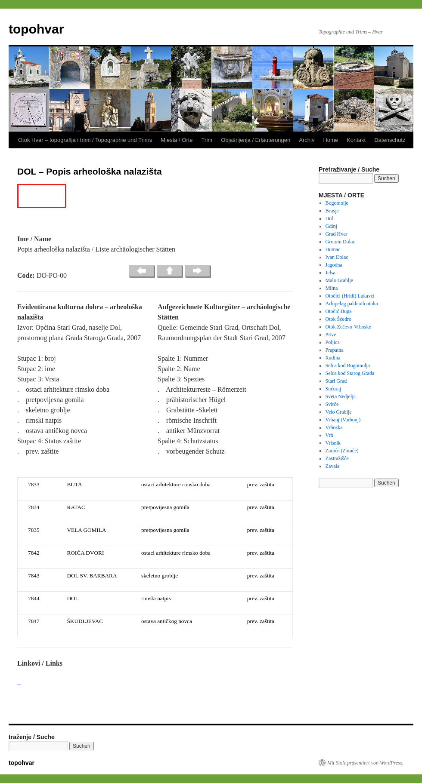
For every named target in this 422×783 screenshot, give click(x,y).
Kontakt (356, 140)
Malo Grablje (339, 280)
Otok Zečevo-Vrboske (348, 327)
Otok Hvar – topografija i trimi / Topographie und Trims (85, 140)
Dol (329, 218)
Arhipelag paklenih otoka (352, 304)
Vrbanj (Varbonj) (343, 420)
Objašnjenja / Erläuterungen (255, 140)
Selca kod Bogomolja (348, 365)
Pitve (331, 335)
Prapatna (335, 350)
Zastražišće (337, 458)
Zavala (333, 466)
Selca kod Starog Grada (350, 373)
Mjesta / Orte (176, 140)
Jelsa (330, 273)
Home (330, 140)
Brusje (332, 211)
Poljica (333, 342)
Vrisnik (333, 443)
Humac (333, 249)
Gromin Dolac (340, 242)
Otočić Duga (339, 311)
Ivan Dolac (337, 257)
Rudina (333, 358)
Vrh (329, 435)
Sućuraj (333, 389)
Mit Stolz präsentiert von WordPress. (365, 763)
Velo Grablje (339, 412)
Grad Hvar (337, 234)
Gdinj (331, 226)
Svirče (332, 404)
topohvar (36, 29)
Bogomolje (337, 203)
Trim (207, 140)
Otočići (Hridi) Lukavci (350, 296)
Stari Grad (336, 381)
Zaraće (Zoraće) (342, 451)
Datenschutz (389, 140)
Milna (332, 288)
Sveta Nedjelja (341, 396)
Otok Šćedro (338, 319)
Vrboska (334, 427)
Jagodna (334, 265)
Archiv (306, 140)
